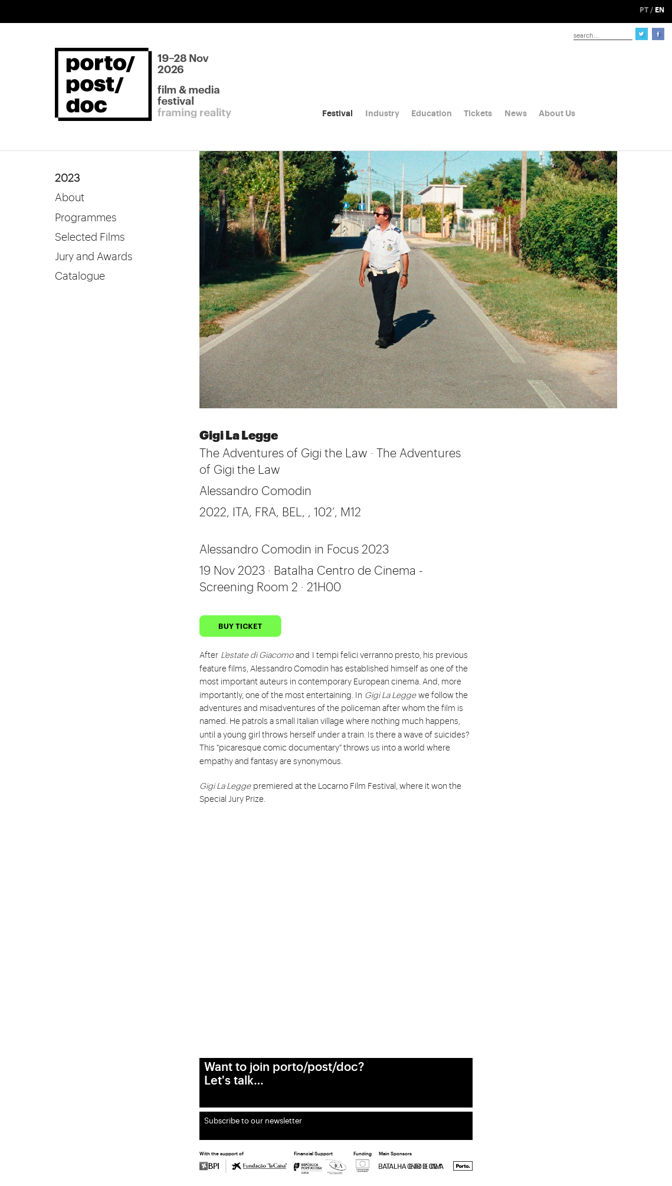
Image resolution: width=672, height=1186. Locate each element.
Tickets (478, 113)
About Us (557, 113)
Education (431, 113)
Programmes (85, 217)
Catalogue (80, 276)
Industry (382, 113)
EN (659, 10)
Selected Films (89, 237)
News (515, 113)
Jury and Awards (93, 256)
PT (644, 10)
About (69, 197)
